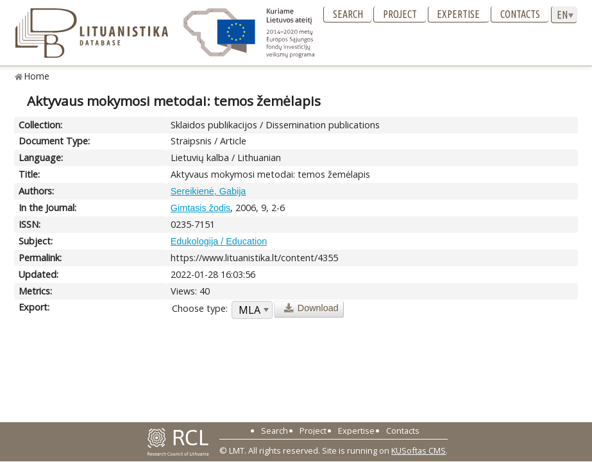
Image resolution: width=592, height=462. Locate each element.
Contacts (520, 14)
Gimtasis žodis (201, 208)
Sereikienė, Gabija (208, 191)
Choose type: (200, 308)
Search (348, 14)
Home (36, 76)
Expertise (458, 14)
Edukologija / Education (219, 241)
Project (400, 14)
